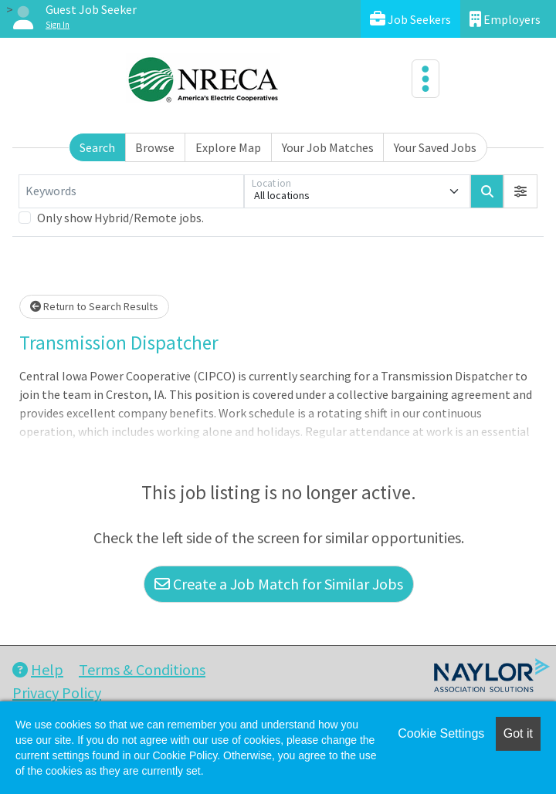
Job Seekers (410, 19)
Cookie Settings (441, 733)
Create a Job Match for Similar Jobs (278, 583)
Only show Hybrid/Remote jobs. (120, 217)
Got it (518, 733)
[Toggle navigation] (425, 78)
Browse (155, 147)
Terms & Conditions (142, 669)
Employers (505, 19)
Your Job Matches (328, 147)
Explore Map (228, 147)
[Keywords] (131, 191)
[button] (520, 191)
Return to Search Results (94, 306)
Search (97, 147)
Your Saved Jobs (435, 147)
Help (37, 669)
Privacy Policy (56, 692)
